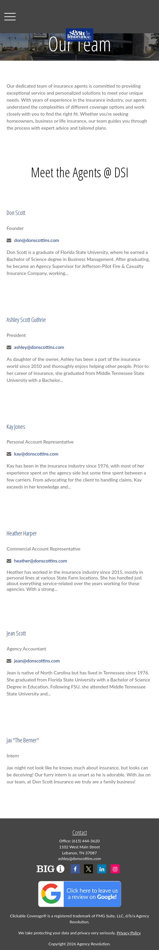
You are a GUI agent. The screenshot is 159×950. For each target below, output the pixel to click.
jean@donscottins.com (37, 660)
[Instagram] (115, 868)
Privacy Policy (129, 932)
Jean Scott (16, 633)
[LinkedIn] (101, 868)
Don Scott (16, 213)
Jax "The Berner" (23, 740)
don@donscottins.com (36, 240)
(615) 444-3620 (86, 840)
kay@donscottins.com (36, 454)
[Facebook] (75, 868)
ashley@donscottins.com (39, 347)
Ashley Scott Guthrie (26, 320)
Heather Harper (22, 533)
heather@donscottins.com (40, 560)
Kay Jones (16, 427)
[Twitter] (88, 868)
